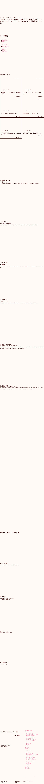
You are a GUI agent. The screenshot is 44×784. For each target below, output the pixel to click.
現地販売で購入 (28, 743)
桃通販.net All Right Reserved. (28, 781)
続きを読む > (18, 96)
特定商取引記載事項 (17, 782)
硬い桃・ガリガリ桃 (29, 733)
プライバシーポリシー (4, 782)
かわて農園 (16, 735)
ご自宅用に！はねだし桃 (30, 737)
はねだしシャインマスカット (31, 739)
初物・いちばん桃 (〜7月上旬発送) (32, 734)
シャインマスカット (29, 738)
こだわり (3, 42)
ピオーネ (27, 742)
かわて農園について (5, 39)
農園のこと (19, 99)
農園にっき (4, 41)
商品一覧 (27, 744)
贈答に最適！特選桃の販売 (30, 735)
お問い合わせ (4, 44)
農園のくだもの (5, 40)
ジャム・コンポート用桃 (30, 740)
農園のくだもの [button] (27, 731)
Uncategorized (18, 78)
